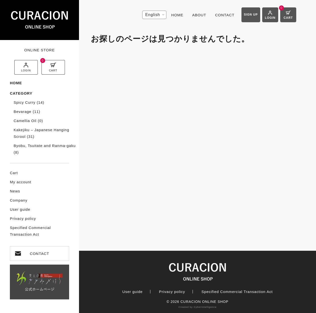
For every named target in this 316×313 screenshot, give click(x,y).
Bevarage (27, 111)
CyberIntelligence (205, 307)
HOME (16, 83)
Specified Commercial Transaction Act (30, 231)
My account (20, 182)
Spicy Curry (29, 102)
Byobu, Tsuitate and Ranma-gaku (45, 149)
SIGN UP (251, 14)
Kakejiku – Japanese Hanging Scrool (41, 133)
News (15, 191)
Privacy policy (23, 218)
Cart (14, 173)
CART (53, 70)
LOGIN (26, 70)
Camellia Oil (28, 121)
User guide (20, 209)
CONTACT (39, 253)
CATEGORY (21, 93)
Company (18, 200)
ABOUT (199, 15)
